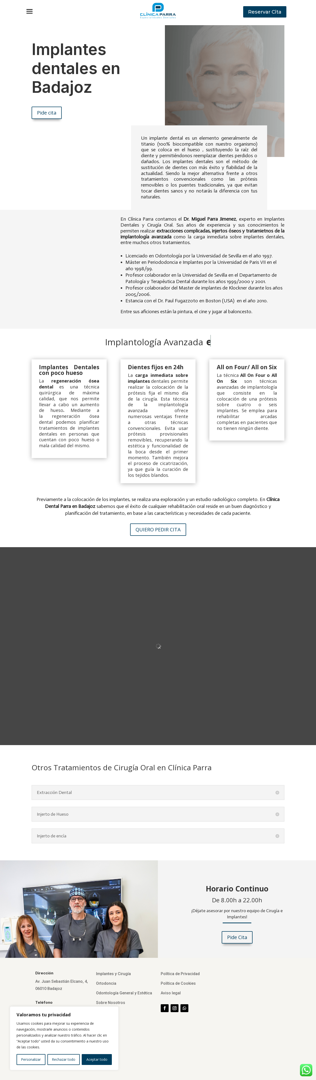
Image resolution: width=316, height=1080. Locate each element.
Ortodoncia (106, 983)
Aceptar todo (96, 1059)
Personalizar (31, 1059)
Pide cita (46, 112)
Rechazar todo (63, 1059)
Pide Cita (237, 937)
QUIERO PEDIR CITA (158, 529)
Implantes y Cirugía (113, 973)
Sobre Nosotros (110, 1002)
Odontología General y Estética (124, 993)
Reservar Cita (264, 12)
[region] (64, 1038)
